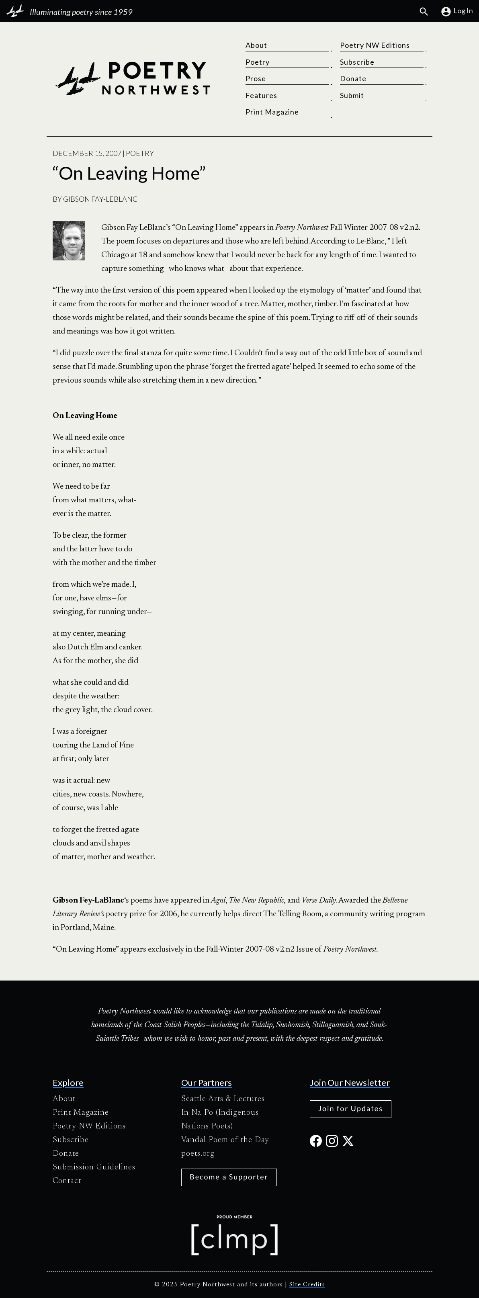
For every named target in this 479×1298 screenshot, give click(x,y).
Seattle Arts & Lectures (223, 1099)
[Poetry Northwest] (133, 78)
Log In (456, 11)
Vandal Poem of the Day (225, 1140)
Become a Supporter (229, 1176)
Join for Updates (350, 1108)
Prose (256, 78)
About (256, 45)
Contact (67, 1181)
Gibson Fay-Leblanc (100, 198)
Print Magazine (272, 111)
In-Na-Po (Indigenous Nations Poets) (220, 1119)
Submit (352, 95)
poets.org (198, 1154)
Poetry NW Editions (375, 45)
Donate (353, 78)
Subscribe (357, 61)
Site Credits (307, 1285)
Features (261, 95)
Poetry (258, 61)
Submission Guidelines (94, 1167)
